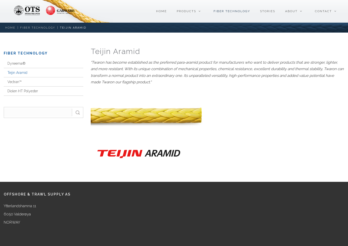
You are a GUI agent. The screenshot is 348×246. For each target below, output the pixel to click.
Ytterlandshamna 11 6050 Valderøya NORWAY (20, 214)
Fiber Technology (37, 27)
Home (10, 27)
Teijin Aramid (73, 27)
